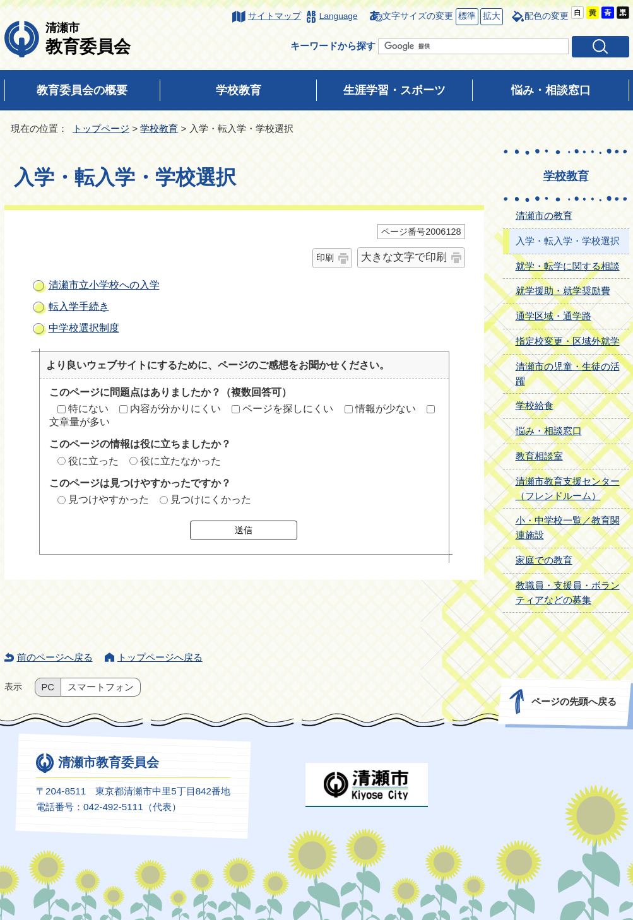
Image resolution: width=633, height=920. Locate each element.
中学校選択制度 (84, 327)
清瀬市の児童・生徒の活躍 (568, 373)
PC (48, 687)
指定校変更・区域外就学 (568, 341)
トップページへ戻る (160, 657)
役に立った (93, 461)
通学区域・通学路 (553, 315)
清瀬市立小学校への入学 (104, 285)
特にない (88, 408)
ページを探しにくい (287, 408)
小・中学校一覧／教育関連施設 (568, 527)
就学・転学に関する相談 (568, 266)
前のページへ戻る (55, 657)
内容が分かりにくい (175, 408)
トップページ (101, 128)
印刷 (325, 257)
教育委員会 (88, 38)
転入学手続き (79, 306)
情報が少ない (385, 408)
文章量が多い (79, 421)
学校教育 (238, 90)
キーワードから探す (333, 45)
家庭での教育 (544, 560)
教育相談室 (539, 456)
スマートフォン (101, 687)
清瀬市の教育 (544, 215)
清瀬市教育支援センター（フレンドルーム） (568, 488)
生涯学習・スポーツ (394, 90)
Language (338, 16)
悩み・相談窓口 (551, 90)
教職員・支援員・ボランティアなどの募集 (568, 592)
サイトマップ (274, 16)
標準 (466, 16)
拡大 (490, 16)
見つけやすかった (108, 499)
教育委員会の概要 (82, 90)
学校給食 (534, 405)
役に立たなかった (180, 461)
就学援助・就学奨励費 (563, 290)
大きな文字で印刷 (404, 257)
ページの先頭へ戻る (573, 701)
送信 (243, 530)
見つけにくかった (210, 499)
